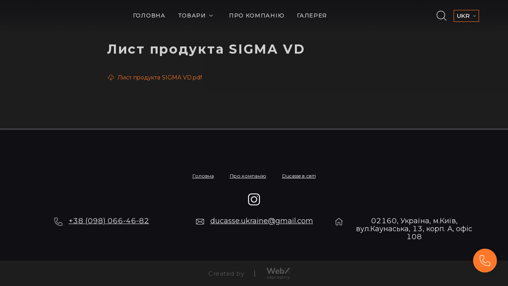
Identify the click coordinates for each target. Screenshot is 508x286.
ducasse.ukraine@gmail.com (261, 221)
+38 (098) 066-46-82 (109, 221)
